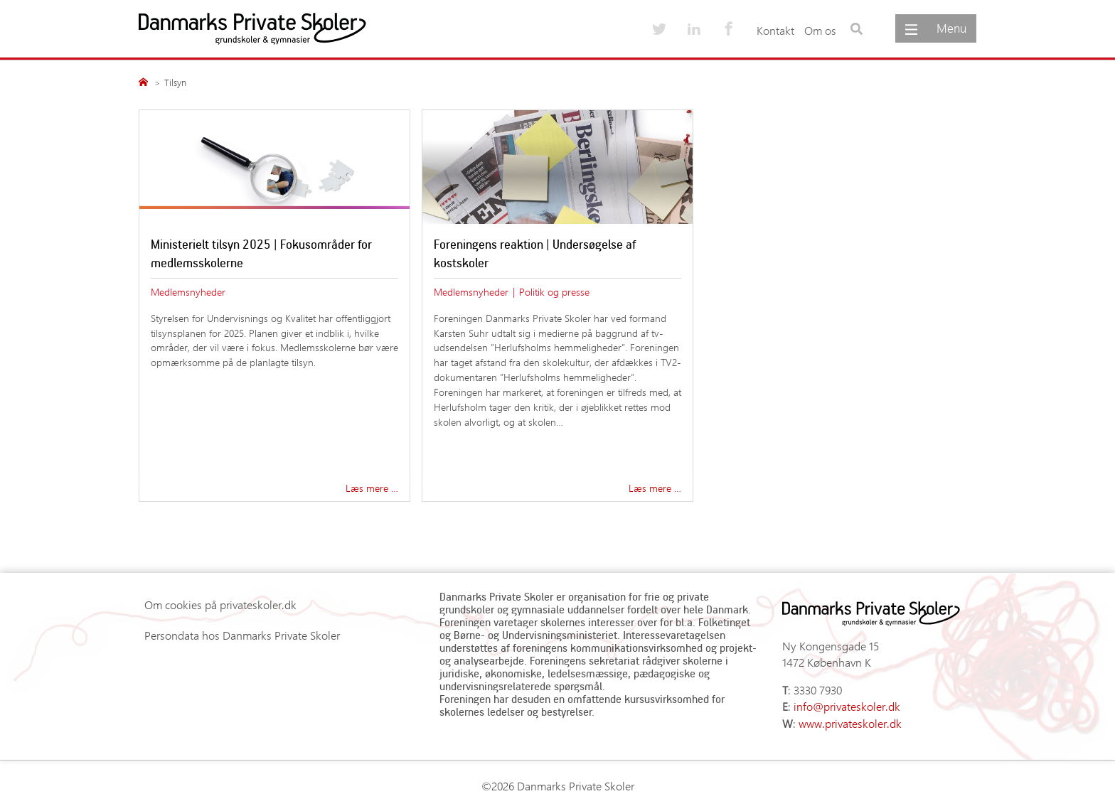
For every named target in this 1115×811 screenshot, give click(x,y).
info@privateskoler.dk (847, 706)
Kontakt (775, 30)
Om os (820, 30)
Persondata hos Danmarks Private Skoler (242, 635)
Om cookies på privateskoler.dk (220, 604)
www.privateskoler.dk (850, 723)
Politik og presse (554, 291)
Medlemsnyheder (188, 291)
